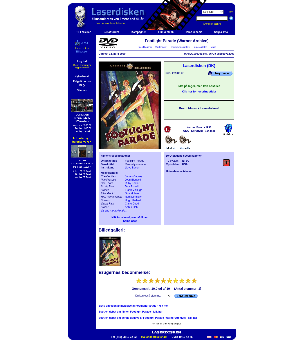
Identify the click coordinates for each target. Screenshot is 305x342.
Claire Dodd (132, 203)
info (231, 12)
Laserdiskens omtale (179, 47)
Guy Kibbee (132, 193)
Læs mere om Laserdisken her (111, 23)
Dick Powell (132, 186)
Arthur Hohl (131, 207)
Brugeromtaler (199, 47)
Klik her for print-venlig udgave (166, 323)
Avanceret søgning (214, 24)
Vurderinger (161, 47)
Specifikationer (145, 47)
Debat (213, 47)
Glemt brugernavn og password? (82, 66)
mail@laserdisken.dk (154, 336)
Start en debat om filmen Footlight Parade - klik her (130, 311)
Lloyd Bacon (132, 167)
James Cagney (134, 176)
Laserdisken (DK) (199, 65)
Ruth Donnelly (133, 196)
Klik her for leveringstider (199, 91)
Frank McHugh (133, 190)
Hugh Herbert (133, 200)
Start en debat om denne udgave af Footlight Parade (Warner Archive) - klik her (148, 317)
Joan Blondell (133, 179)
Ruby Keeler (132, 183)
